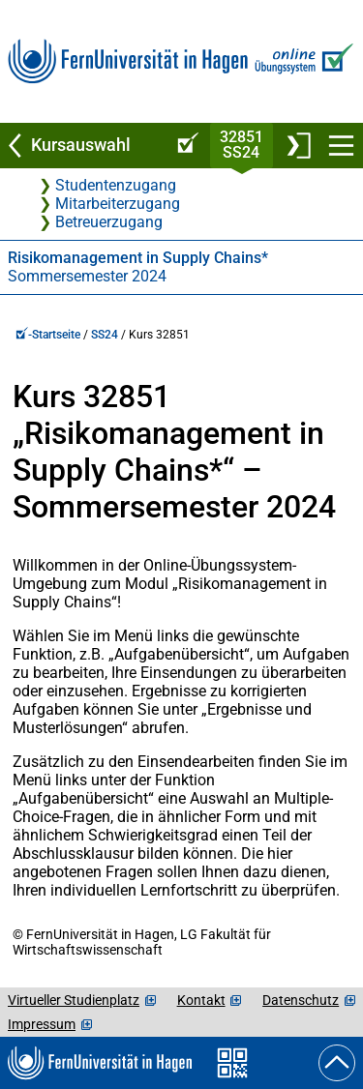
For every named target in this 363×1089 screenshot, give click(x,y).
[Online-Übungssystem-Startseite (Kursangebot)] (185, 145)
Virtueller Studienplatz (73, 1000)
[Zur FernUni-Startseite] (128, 61)
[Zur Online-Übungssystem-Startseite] (301, 61)
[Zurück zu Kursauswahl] (83, 145)
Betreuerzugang (109, 222)
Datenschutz (300, 1000)
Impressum (42, 1024)
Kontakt (201, 1000)
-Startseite (48, 334)
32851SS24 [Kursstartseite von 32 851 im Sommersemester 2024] (241, 145)
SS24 (104, 334)
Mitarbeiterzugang (117, 203)
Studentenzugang (115, 185)
